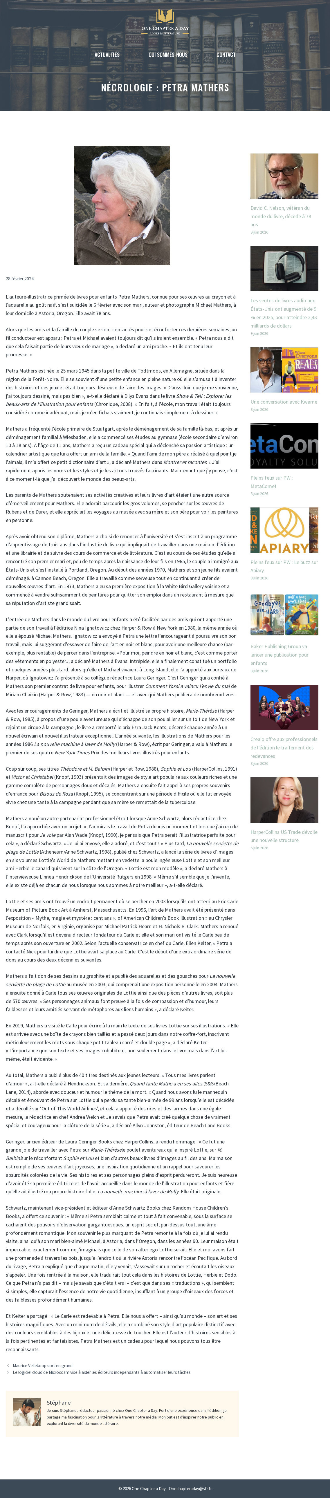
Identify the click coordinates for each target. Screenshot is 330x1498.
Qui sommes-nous (168, 54)
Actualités (107, 54)
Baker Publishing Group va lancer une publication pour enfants (279, 654)
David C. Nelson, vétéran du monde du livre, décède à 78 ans (280, 216)
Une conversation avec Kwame (283, 401)
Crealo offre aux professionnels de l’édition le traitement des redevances (284, 747)
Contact (226, 54)
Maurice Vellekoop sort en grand (43, 1365)
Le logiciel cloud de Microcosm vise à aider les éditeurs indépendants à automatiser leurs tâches (102, 1372)
